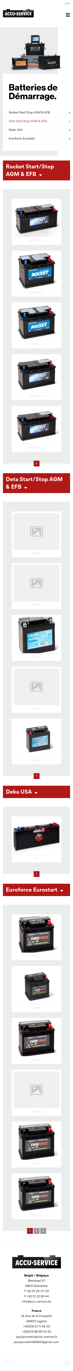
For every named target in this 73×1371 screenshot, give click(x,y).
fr (69, 4)
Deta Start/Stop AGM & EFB (39, 121)
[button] (7, 326)
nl (65, 4)
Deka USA (39, 129)
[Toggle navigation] (36, 17)
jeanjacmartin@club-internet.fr (36, 1337)
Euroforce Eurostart (39, 138)
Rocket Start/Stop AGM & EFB (39, 112)
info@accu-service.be (36, 1301)
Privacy (8, 1361)
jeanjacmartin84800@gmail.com (36, 1342)
